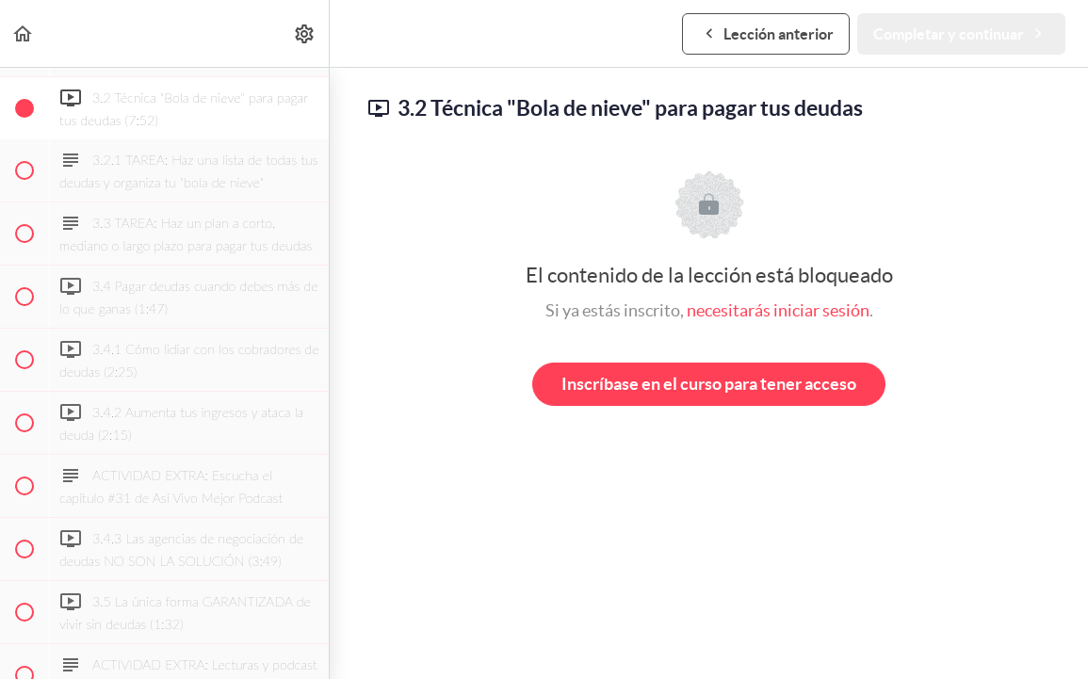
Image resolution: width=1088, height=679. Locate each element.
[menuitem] (305, 33)
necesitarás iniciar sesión (778, 310)
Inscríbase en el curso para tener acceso (708, 384)
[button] (23, 33)
